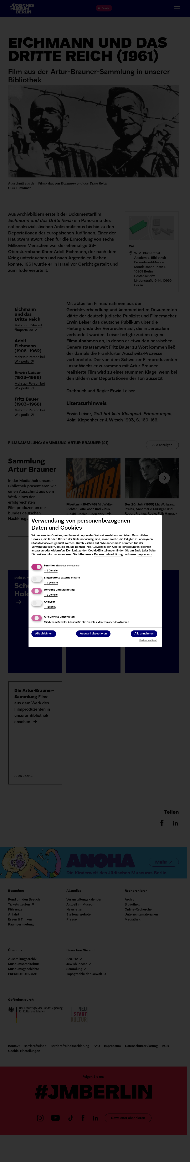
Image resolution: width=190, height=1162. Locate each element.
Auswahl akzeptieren (93, 633)
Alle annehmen (144, 633)
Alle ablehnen (43, 633)
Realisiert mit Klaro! (148, 640)
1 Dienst (50, 607)
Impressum (145, 554)
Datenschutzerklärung (108, 554)
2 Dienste (51, 571)
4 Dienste (51, 583)
